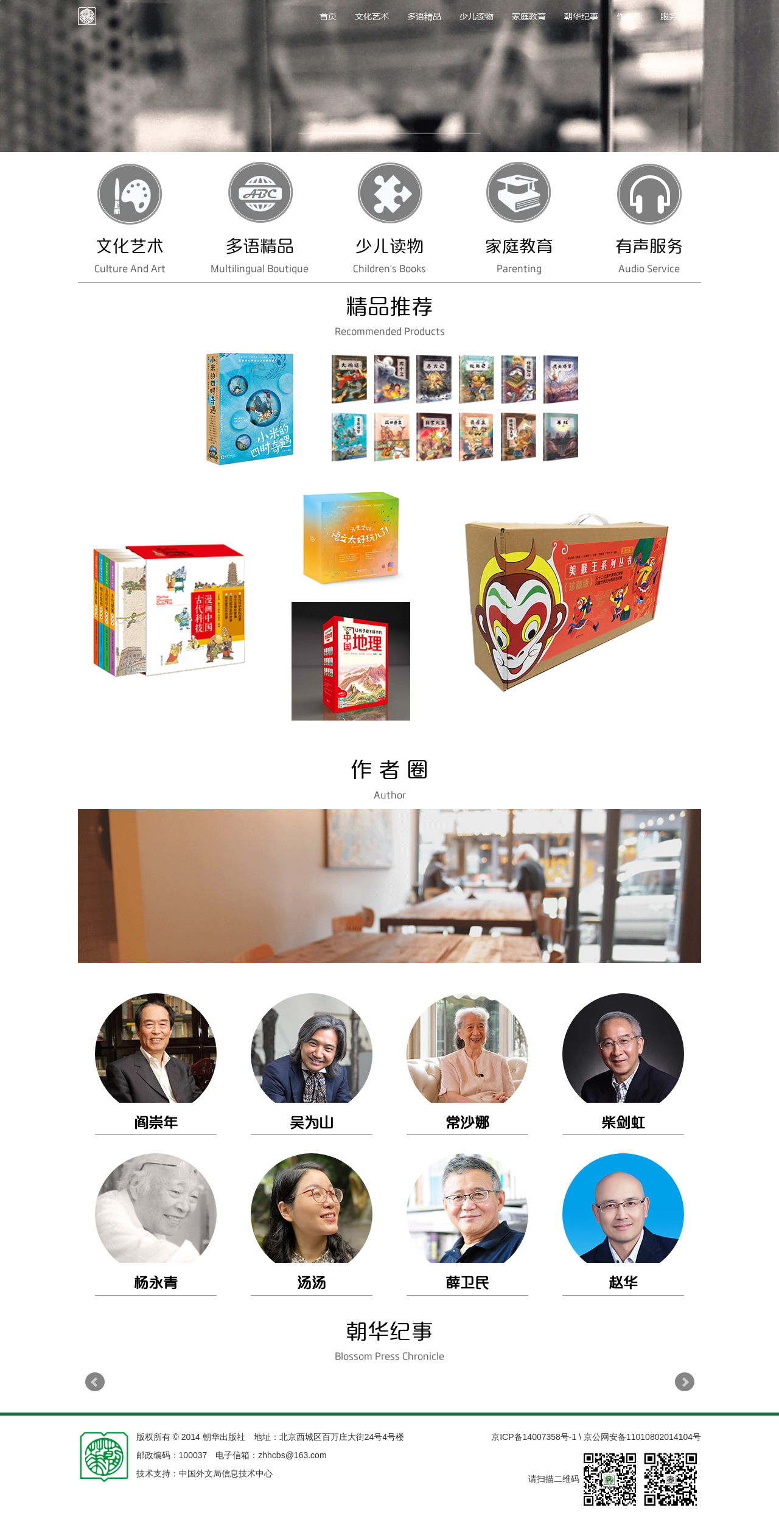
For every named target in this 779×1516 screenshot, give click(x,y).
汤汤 (311, 1283)
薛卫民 (467, 1283)
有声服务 (649, 246)
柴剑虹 (623, 1123)
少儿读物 (476, 16)
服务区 (676, 16)
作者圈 (629, 16)
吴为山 (312, 1123)
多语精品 (424, 16)
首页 (328, 16)
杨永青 (156, 1283)
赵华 (623, 1283)
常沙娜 (467, 1123)
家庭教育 (529, 16)
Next (684, 1382)
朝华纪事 (581, 16)
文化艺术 (372, 16)
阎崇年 (156, 1123)
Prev (95, 1382)
